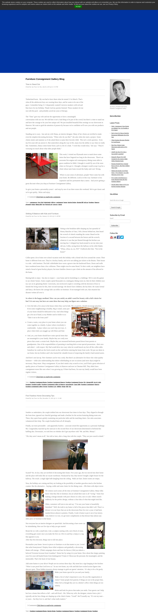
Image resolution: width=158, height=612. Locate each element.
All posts (29, 570)
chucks (60, 150)
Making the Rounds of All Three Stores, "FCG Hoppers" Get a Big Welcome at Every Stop (120, 115)
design (33, 150)
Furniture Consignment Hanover (56, 328)
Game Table (77, 330)
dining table (39, 150)
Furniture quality (36, 330)
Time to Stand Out (33, 27)
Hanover (97, 148)
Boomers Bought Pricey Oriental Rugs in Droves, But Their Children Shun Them (120, 108)
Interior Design (72, 148)
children (59, 332)
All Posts (115, 137)
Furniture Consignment (87, 330)
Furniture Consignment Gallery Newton (36, 332)
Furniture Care (52, 332)
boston (65, 148)
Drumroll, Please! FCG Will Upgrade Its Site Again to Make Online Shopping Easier (119, 102)
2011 (31, 561)
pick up (86, 148)
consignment (59, 148)
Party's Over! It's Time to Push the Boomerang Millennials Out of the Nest (120, 78)
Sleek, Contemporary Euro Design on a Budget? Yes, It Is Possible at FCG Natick (120, 71)
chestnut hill (80, 148)
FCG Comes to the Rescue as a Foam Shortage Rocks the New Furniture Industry (119, 122)
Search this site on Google (117, 143)
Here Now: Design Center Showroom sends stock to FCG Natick (119, 90)
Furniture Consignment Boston (38, 328)
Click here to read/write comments (48, 143)
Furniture (91, 148)
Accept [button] (78, 6)
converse (55, 150)
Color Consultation (57, 559)
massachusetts (69, 330)
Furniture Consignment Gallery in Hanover (53, 330)
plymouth (28, 150)
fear (44, 150)
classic (35, 561)
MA (85, 328)
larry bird (40, 148)
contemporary (33, 148)
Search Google (115, 150)
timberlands (47, 148)
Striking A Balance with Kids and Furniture (42, 159)
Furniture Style (81, 559)
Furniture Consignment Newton (74, 328)
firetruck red (48, 150)
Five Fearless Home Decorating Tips (40, 341)
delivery (53, 148)
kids (67, 332)
